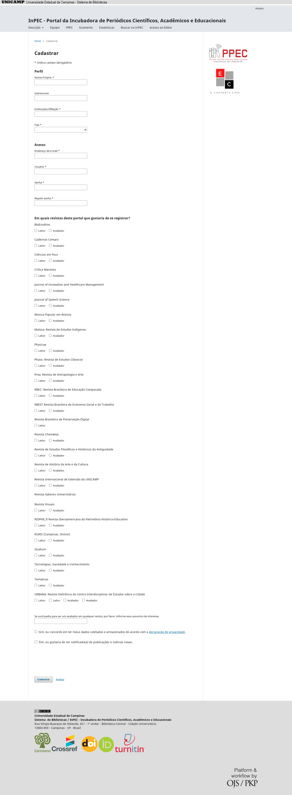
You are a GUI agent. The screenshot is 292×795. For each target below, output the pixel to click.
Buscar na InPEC (132, 27)
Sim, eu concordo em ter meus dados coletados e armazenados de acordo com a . (110, 632)
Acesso (259, 8)
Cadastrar (43, 679)
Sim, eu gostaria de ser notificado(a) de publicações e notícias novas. (83, 642)
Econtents (86, 27)
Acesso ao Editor (161, 27)
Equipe (55, 27)
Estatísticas (106, 27)
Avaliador (56, 230)
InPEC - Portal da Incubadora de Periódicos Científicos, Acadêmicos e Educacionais (127, 20)
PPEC (69, 27)
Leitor (39, 230)
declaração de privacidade (167, 632)
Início (37, 41)
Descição (34, 27)
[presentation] (65, 658)
